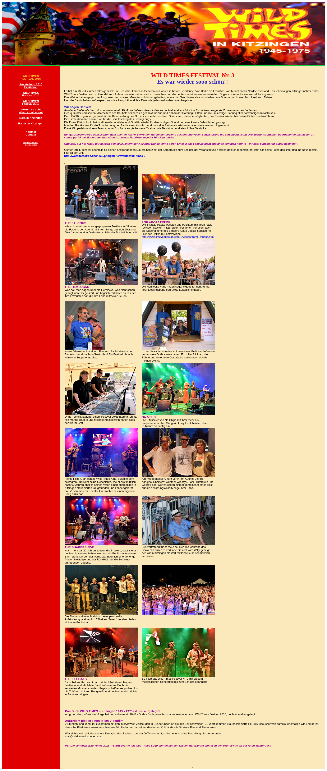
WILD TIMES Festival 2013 (31, 102)
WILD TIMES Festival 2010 (31, 94)
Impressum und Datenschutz (30, 143)
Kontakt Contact (31, 133)
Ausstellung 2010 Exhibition (30, 86)
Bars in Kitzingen (30, 117)
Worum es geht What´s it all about (31, 111)
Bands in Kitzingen (30, 123)
